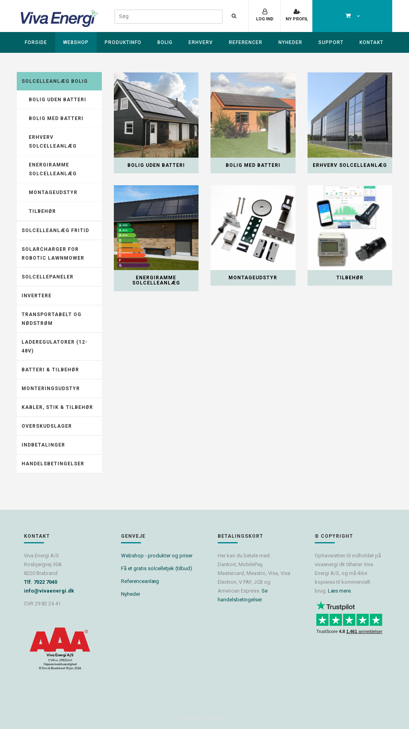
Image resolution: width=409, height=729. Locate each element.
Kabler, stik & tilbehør (57, 407)
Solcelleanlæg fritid (55, 230)
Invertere (37, 295)
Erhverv (201, 42)
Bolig (165, 42)
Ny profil (297, 19)
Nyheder (290, 42)
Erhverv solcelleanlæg (53, 141)
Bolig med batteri (56, 118)
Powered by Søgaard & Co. (206, 718)
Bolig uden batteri (57, 99)
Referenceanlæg (140, 581)
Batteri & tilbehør (50, 370)
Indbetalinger (43, 445)
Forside (36, 42)
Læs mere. (340, 591)
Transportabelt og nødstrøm (51, 319)
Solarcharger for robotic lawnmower (53, 253)
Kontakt (371, 42)
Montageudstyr (53, 192)
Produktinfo (123, 42)
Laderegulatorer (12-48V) (54, 346)
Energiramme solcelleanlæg (53, 169)
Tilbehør (42, 211)
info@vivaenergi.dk (49, 591)
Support (330, 42)
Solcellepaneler (47, 277)
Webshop (76, 42)
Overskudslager (47, 426)
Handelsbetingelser (53, 464)
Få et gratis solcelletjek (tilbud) (156, 568)
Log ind (265, 19)
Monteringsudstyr (51, 388)
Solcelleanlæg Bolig (55, 81)
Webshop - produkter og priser (157, 556)
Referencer (245, 42)
